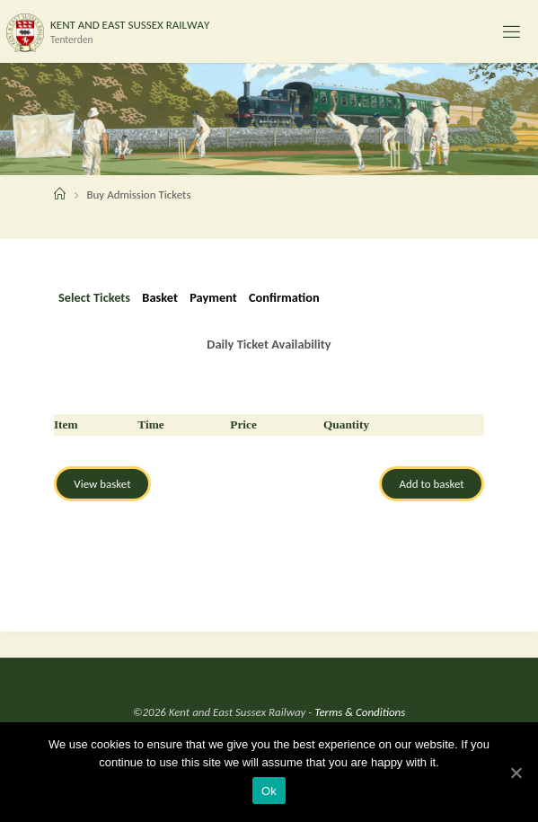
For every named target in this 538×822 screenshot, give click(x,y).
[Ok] (516, 773)
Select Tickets (94, 297)
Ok (269, 791)
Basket (160, 297)
